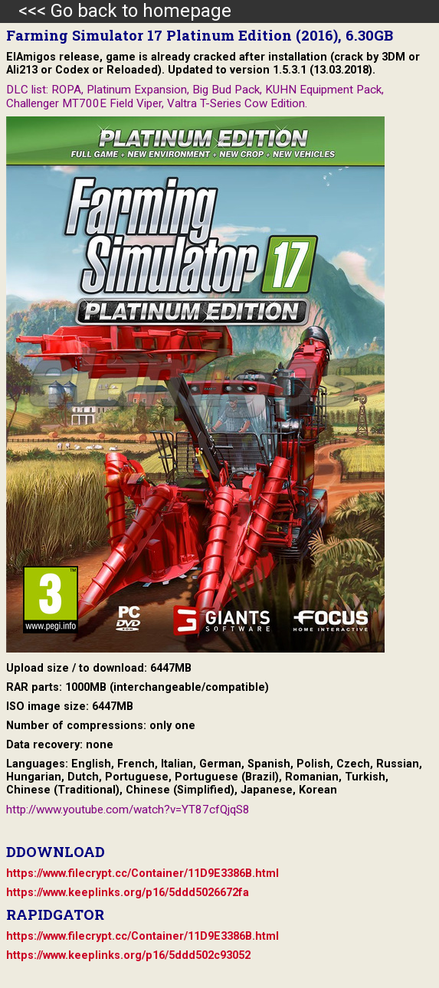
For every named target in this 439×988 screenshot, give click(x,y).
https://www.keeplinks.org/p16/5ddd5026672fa (127, 892)
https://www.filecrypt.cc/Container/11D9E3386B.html (142, 873)
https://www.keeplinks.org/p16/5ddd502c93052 (128, 955)
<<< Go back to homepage (115, 10)
